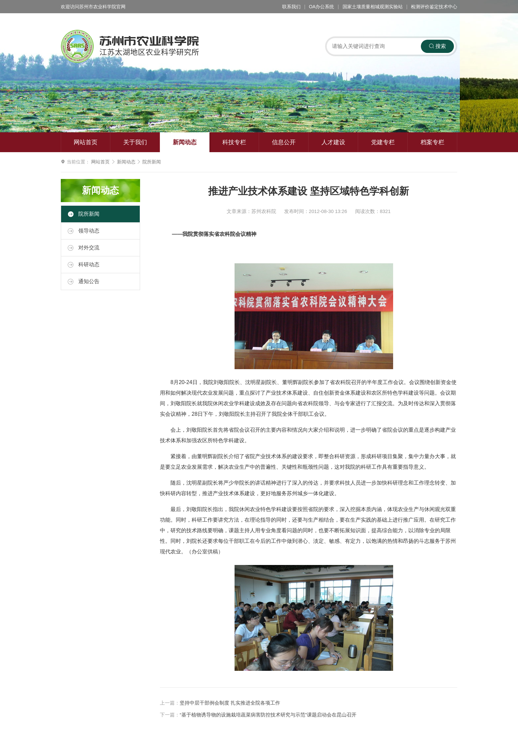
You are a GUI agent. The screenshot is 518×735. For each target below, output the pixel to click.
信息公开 (284, 142)
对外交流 (83, 248)
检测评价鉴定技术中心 (434, 6)
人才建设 (333, 142)
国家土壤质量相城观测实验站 (373, 6)
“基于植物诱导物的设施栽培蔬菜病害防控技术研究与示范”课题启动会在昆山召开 (268, 714)
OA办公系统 (321, 6)
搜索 (437, 46)
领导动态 (83, 231)
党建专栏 (383, 142)
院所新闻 (151, 161)
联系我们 (291, 6)
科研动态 (83, 265)
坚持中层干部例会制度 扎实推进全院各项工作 (230, 703)
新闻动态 (185, 142)
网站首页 (85, 142)
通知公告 (83, 281)
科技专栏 (234, 142)
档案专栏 (432, 142)
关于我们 (135, 142)
